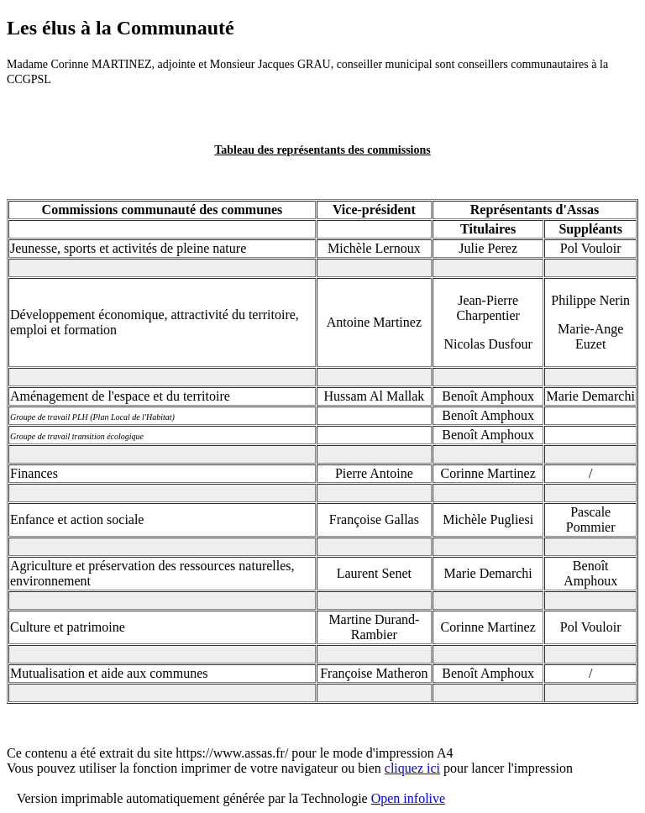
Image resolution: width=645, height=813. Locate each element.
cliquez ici (412, 768)
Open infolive (408, 798)
